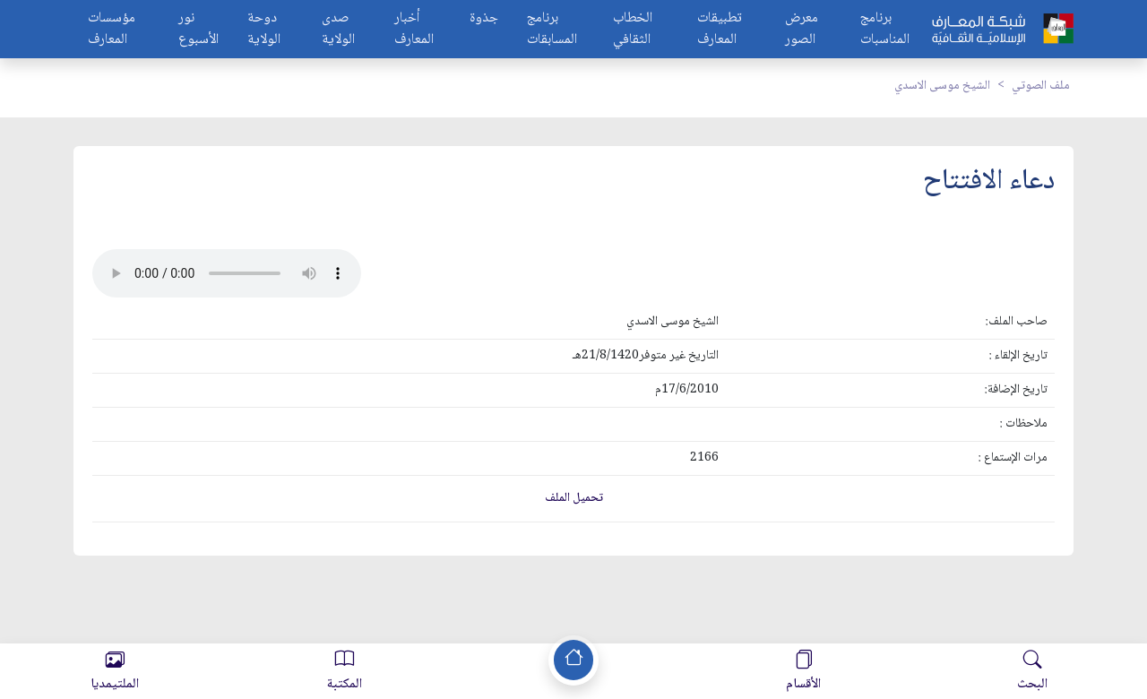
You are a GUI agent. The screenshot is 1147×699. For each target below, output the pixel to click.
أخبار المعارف (414, 29)
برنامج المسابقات (552, 29)
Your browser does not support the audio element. (226, 273)
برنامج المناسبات (885, 29)
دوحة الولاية (263, 29)
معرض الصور (801, 29)
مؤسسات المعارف (111, 29)
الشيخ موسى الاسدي (942, 86)
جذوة (484, 19)
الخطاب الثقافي (632, 29)
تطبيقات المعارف (719, 29)
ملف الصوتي (1041, 86)
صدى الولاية (338, 29)
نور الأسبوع (198, 29)
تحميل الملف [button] (574, 498)
